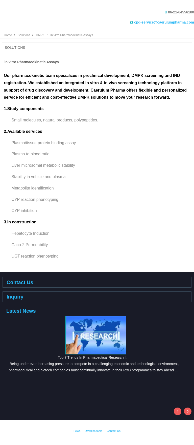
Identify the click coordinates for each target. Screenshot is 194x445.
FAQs (77, 430)
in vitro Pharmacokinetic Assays (71, 35)
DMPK (40, 35)
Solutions (24, 35)
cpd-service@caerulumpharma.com (164, 22)
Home (8, 35)
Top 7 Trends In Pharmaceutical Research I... (93, 357)
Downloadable (94, 430)
